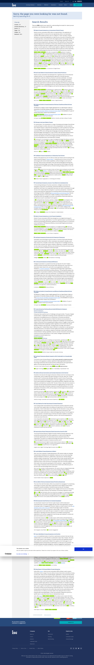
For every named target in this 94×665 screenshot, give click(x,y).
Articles (67, 634)
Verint (35, 536)
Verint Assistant (60, 562)
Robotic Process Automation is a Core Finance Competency (48, 216)
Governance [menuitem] (53, 4)
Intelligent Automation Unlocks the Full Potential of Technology (50, 237)
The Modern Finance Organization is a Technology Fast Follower (50, 155)
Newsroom (32, 643)
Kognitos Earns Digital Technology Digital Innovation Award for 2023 (51, 431)
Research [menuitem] (61, 4)
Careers (60, 1)
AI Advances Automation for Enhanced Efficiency (46, 261)
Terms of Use (23, 648)
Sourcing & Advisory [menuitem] (30, 4)
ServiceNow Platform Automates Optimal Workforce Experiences (50, 481)
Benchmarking (51, 639)
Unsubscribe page (69, 639)
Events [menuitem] (65, 4)
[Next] (47, 615)
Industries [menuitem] (39, 4)
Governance (50, 634)
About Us (66, 1)
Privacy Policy (15, 648)
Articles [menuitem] (71, 4)
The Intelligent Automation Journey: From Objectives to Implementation (51, 182)
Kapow (41, 571)
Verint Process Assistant (46, 554)
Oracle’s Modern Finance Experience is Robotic (45, 451)
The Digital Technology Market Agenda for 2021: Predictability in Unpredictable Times (53, 357)
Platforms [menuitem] (46, 4)
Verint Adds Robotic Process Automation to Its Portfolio (47, 534)
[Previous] (37, 615)
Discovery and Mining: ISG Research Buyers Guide (48, 301)
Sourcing (49, 636)
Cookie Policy (32, 648)
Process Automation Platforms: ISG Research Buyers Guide (48, 111)
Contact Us (77, 4)
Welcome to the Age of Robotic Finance (44, 122)
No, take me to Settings (22, 662)
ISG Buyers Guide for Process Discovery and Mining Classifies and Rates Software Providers (53, 292)
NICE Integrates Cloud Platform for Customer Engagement (48, 500)
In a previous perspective (44, 268)
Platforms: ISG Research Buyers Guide (48, 114)
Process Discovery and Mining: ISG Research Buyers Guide (48, 297)
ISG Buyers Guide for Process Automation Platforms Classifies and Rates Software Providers (53, 105)
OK (83, 657)
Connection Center (70, 636)
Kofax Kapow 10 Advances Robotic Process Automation (47, 569)
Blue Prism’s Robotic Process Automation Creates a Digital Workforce (50, 72)
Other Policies (40, 648)
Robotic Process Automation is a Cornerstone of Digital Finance (49, 30)
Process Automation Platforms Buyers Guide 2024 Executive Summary (51, 309)
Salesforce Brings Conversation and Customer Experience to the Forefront (51, 372)
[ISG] (14, 4)
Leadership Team (33, 641)
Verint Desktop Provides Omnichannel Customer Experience (48, 403)
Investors (32, 639)
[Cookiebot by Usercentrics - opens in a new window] (8, 662)
